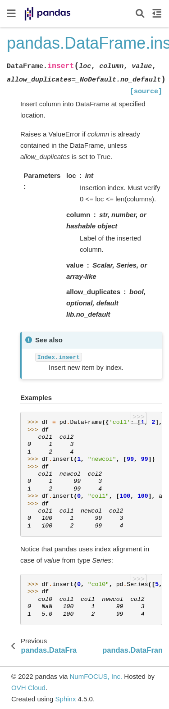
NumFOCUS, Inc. (95, 676)
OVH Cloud (28, 687)
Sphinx (65, 699)
